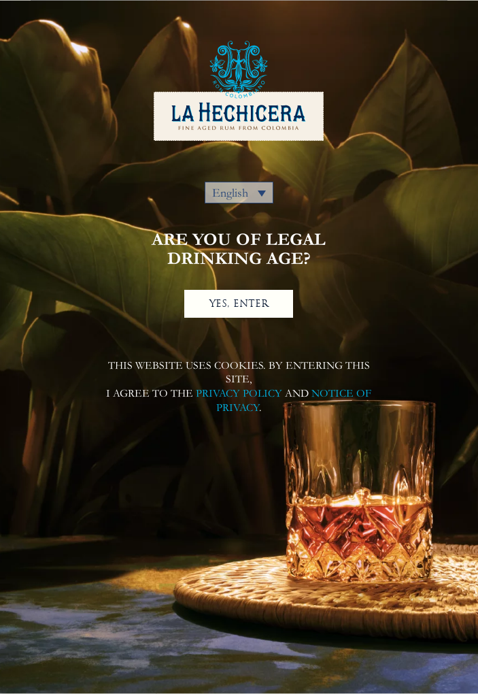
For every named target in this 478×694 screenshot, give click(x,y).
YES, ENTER (239, 303)
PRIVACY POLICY (239, 393)
